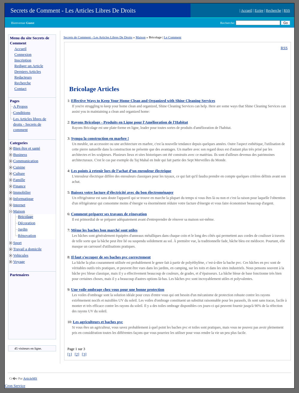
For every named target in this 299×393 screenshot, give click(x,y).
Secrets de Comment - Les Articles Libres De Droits (73, 10)
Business (20, 154)
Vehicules (20, 255)
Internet (19, 205)
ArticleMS (30, 378)
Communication (25, 161)
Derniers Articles (27, 71)
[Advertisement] (26, 309)
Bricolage (25, 216)
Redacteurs (23, 77)
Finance (19, 186)
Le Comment (172, 37)
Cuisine (19, 167)
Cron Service (15, 385)
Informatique (23, 198)
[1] (69, 354)
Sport (17, 242)
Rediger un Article (28, 66)
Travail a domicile (27, 249)
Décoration (26, 223)
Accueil (246, 10)
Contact (20, 88)
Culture (19, 173)
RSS (287, 10)
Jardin (23, 229)
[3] (84, 354)
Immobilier (22, 192)
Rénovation (27, 235)
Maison (19, 211)
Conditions (21, 112)
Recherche (273, 10)
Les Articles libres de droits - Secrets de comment (29, 124)
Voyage (19, 261)
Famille (19, 179)
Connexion (22, 54)
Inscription (22, 60)
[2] (77, 354)
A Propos (20, 106)
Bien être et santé (26, 148)
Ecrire (259, 10)
